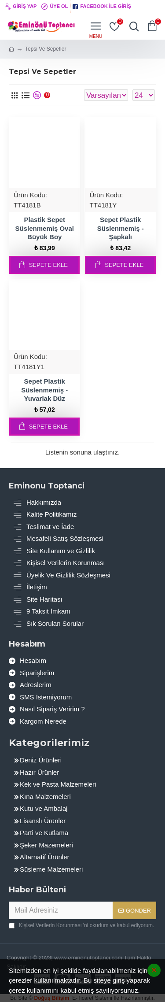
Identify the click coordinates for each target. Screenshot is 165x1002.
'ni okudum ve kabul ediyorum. (81, 925)
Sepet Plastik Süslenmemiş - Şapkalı (120, 228)
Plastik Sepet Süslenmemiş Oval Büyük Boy (44, 228)
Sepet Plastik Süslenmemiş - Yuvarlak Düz (44, 389)
